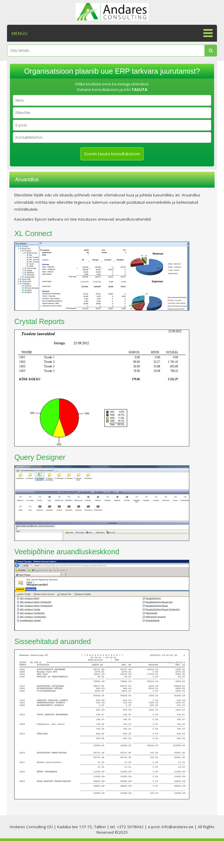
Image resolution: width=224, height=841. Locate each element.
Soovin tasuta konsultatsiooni (112, 153)
